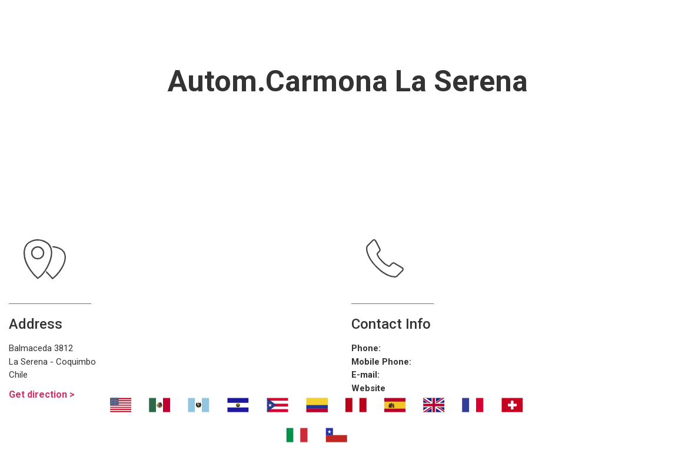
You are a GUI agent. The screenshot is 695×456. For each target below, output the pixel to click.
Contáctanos (358, 44)
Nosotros (195, 15)
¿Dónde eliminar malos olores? (445, 15)
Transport (283, 15)
